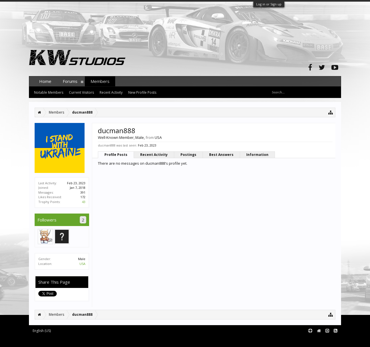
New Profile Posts (142, 92)
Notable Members (48, 92)
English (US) (42, 330)
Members (100, 81)
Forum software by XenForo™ (71, 340)
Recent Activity (154, 154)
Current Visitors (81, 92)
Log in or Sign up (268, 4)
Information (257, 154)
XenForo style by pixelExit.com (140, 340)
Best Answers (221, 154)
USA (82, 264)
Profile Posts (115, 154)
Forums (70, 81)
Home (45, 81)
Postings (188, 154)
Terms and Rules (327, 340)
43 (83, 202)
